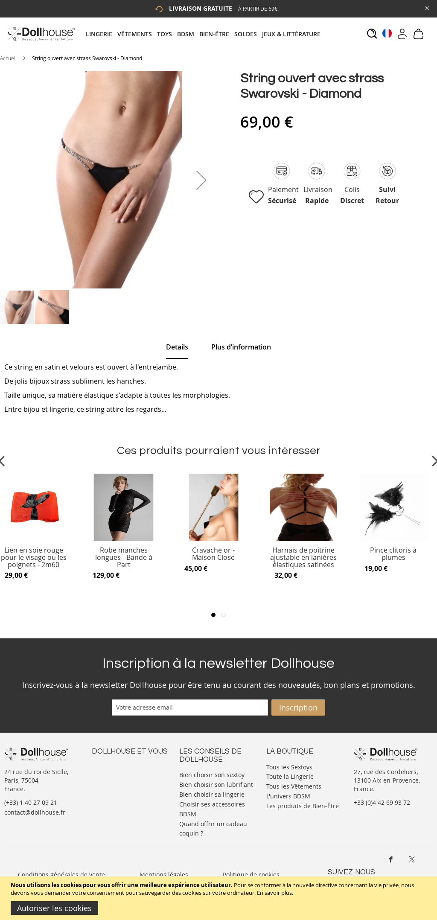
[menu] (206, 34)
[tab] (205, 34)
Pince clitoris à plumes (393, 554)
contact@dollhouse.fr (34, 812)
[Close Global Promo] (426, 7)
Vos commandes (115, 792)
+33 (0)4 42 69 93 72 (382, 802)
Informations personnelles (129, 783)
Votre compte (111, 775)
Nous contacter (113, 766)
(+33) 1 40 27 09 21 (30, 802)
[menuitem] (101, 34)
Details (177, 347)
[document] (219, 898)
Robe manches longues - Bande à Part (123, 557)
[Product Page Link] (123, 539)
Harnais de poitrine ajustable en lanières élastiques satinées (303, 557)
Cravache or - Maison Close (213, 554)
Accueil (8, 58)
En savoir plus (274, 893)
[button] (201, 180)
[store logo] (40, 33)
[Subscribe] (298, 707)
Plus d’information (241, 347)
